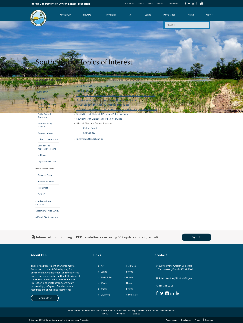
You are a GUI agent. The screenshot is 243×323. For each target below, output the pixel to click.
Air (131, 14)
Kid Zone (42, 155)
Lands (148, 14)
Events (160, 3)
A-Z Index (129, 3)
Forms (141, 3)
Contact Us (173, 3)
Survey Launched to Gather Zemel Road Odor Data (102, 104)
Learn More (45, 298)
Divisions (111, 14)
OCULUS (41, 194)
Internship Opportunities (89, 138)
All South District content (46, 217)
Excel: (136, 313)
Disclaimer (186, 319)
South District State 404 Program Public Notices (102, 114)
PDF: (105, 313)
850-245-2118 (166, 285)
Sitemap (209, 319)
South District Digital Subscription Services (99, 118)
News (150, 3)
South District (56, 70)
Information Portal (46, 181)
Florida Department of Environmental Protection (60, 3)
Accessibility (172, 319)
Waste (191, 14)
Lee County (89, 132)
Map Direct (43, 187)
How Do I (87, 14)
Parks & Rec (169, 14)
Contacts (42, 98)
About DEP (65, 14)
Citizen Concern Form (48, 139)
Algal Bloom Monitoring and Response (96, 86)
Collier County (90, 128)
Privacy (198, 319)
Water (209, 14)
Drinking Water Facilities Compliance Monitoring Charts (106, 100)
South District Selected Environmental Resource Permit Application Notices (116, 109)
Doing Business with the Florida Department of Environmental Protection (115, 95)
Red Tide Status (84, 90)
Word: (121, 313)
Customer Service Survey (47, 210)
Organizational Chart (47, 161)
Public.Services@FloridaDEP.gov (175, 278)
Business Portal (45, 175)
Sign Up (196, 237)
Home (38, 70)
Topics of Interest (46, 133)
